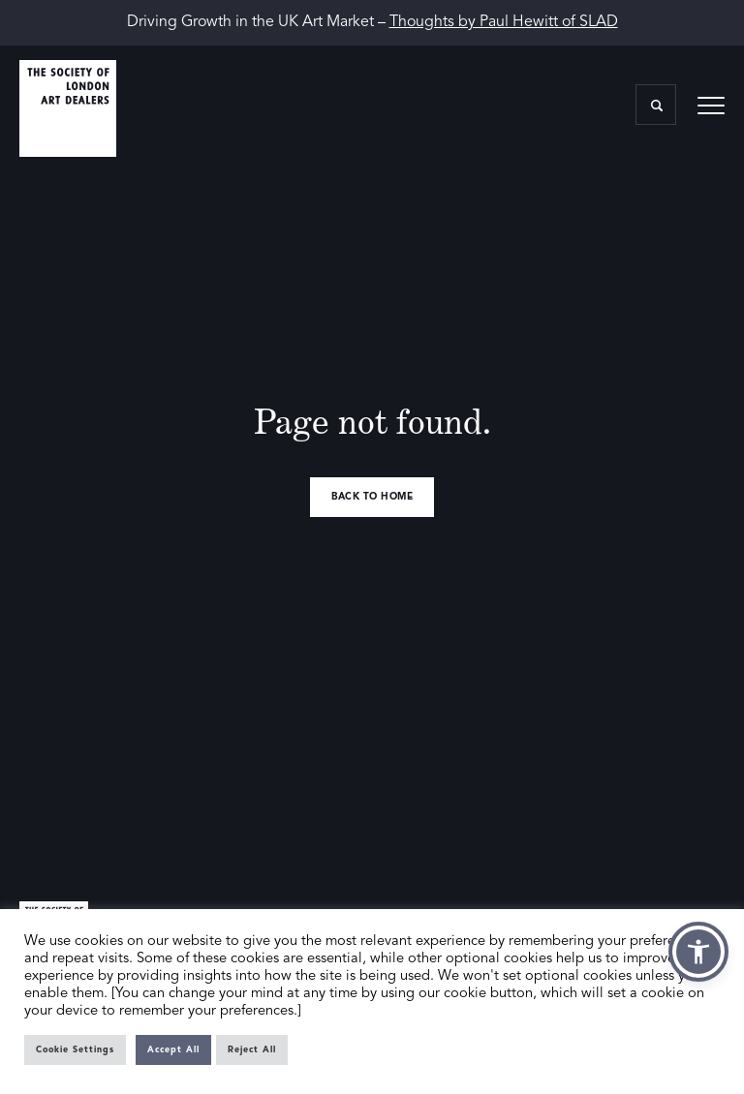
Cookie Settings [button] (75, 1050)
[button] (698, 952)
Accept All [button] (173, 1050)
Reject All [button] (252, 1050)
